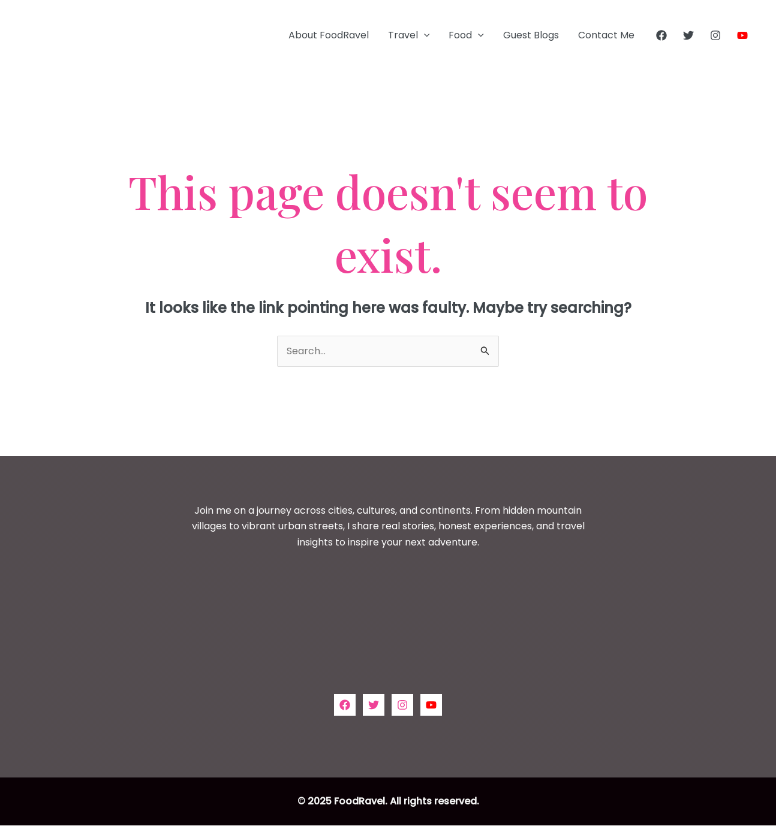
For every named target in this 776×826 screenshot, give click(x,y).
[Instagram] (715, 35)
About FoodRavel (328, 35)
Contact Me (606, 35)
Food (466, 35)
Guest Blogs (531, 35)
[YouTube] (742, 35)
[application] (424, 35)
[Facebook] (661, 35)
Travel (409, 35)
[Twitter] (688, 35)
